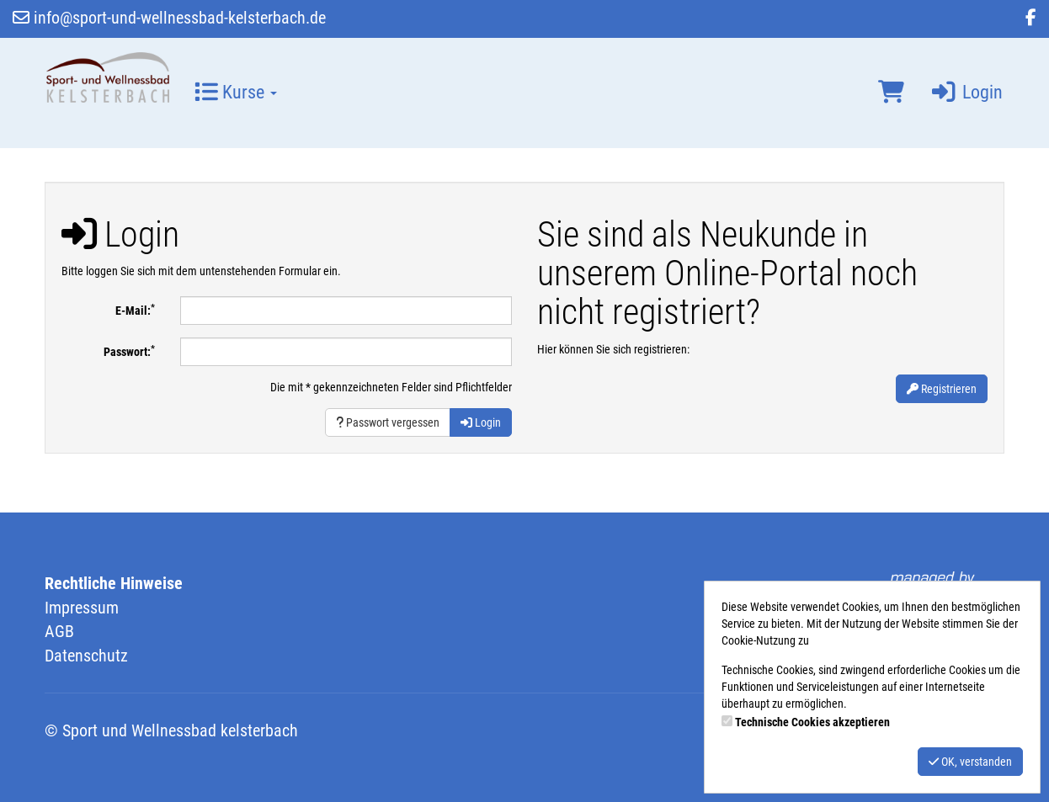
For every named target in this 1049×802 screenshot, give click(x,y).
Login (966, 92)
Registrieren (942, 389)
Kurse (235, 92)
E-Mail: (135, 309)
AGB (59, 631)
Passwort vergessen (387, 422)
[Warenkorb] (891, 92)
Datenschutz (86, 655)
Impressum (82, 608)
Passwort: (129, 351)
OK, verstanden (970, 761)
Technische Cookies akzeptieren (812, 722)
